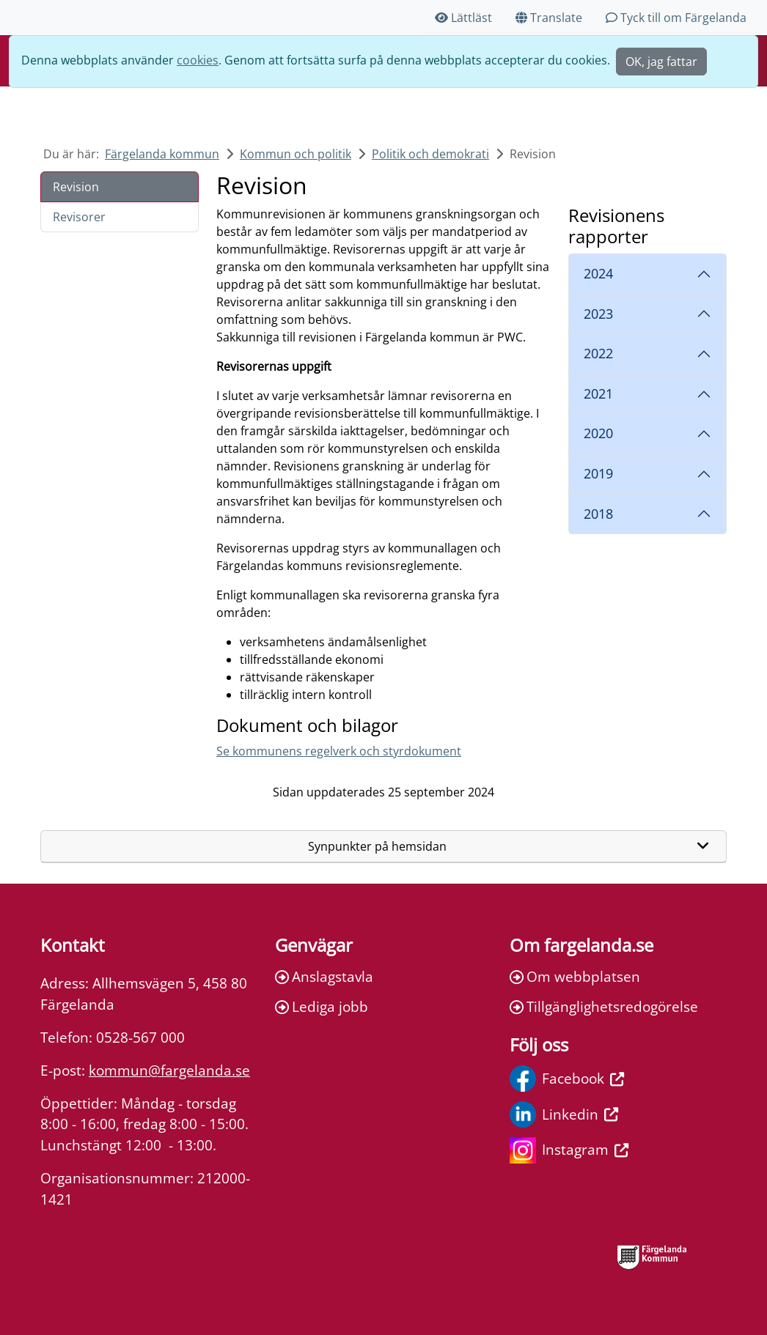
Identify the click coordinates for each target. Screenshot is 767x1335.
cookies (198, 60)
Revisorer (79, 217)
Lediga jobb (321, 1006)
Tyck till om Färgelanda (676, 18)
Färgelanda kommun (162, 154)
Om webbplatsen (575, 976)
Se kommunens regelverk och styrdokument (338, 751)
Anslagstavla (324, 976)
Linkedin (564, 1114)
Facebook (567, 1078)
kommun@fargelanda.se (169, 1070)
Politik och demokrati (430, 154)
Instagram (569, 1150)
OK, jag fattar (661, 61)
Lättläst (463, 18)
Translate (548, 18)
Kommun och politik (295, 154)
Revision (76, 187)
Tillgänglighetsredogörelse (604, 1006)
